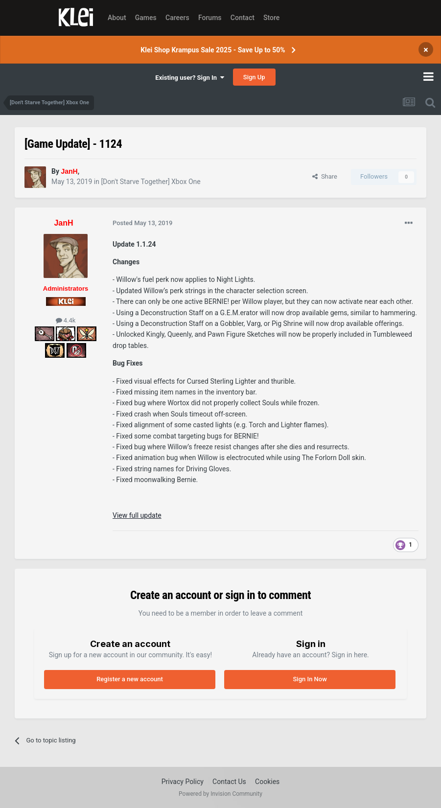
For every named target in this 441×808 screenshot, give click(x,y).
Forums (210, 18)
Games (146, 18)
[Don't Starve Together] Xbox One (150, 181)
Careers (177, 18)
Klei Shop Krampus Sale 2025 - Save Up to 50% (212, 50)
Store (271, 18)
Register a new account (129, 679)
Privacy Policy (183, 781)
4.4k (66, 320)
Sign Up (254, 77)
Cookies (267, 781)
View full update (137, 515)
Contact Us (229, 781)
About (117, 18)
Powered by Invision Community (220, 793)
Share (324, 176)
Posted (143, 223)
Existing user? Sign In (189, 77)
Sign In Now (309, 679)
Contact (243, 18)
